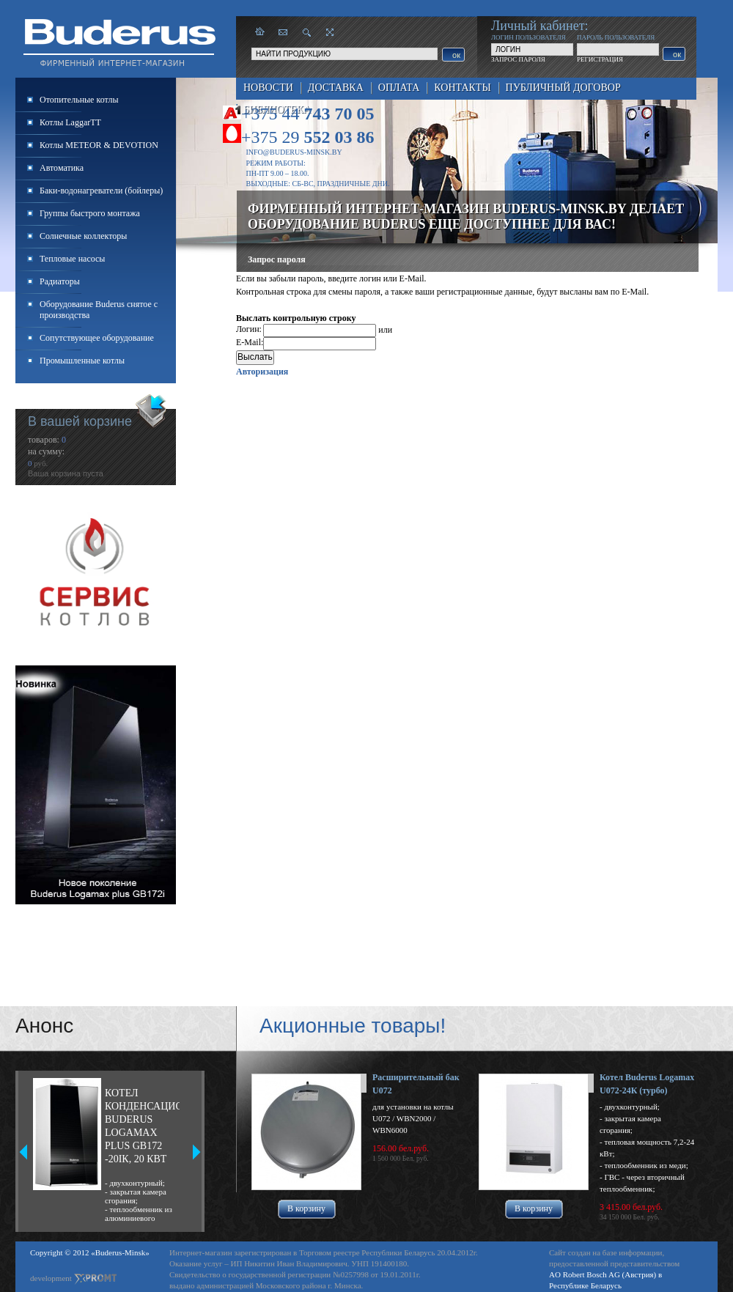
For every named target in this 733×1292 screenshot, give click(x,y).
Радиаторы (60, 281)
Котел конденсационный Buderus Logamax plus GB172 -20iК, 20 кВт (142, 1126)
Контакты (462, 87)
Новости (268, 87)
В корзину (306, 1208)
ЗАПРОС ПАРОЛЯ (518, 59)
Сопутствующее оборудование (97, 338)
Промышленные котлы (82, 360)
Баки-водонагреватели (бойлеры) (101, 190)
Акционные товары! (352, 1025)
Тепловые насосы (72, 259)
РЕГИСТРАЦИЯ (600, 59)
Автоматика (62, 168)
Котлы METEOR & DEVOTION (99, 145)
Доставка (336, 87)
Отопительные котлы (79, 100)
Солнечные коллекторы (83, 236)
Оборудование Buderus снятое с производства (99, 309)
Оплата (399, 87)
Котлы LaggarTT (70, 122)
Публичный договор (563, 87)
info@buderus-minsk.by (294, 152)
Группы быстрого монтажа (90, 213)
